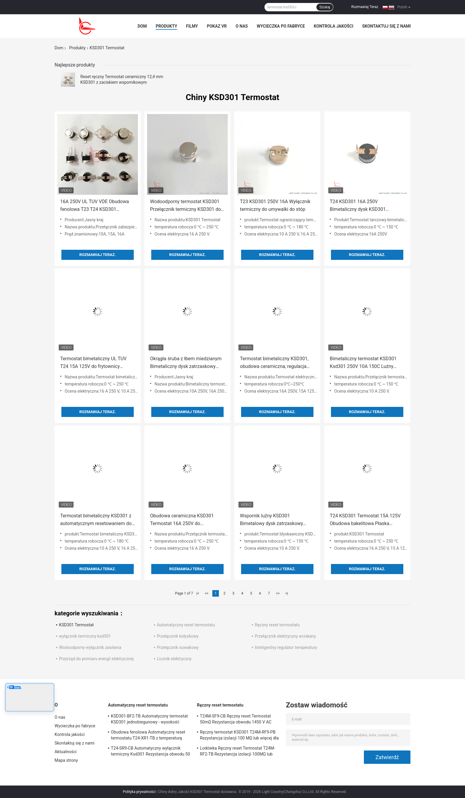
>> (278, 593)
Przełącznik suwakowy (178, 647)
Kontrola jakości (333, 26)
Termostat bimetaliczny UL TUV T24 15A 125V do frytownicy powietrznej (93, 363)
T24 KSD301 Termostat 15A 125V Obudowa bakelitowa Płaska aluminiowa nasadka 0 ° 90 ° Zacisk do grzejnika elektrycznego (367, 520)
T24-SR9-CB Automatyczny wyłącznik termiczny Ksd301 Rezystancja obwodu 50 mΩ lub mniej (150, 752)
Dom (142, 26)
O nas (242, 26)
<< (206, 593)
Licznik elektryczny (174, 658)
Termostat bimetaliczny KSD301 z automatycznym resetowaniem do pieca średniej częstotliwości (96, 520)
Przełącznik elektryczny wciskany (285, 636)
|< (197, 593)
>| (286, 593)
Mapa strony (66, 760)
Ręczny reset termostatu (277, 624)
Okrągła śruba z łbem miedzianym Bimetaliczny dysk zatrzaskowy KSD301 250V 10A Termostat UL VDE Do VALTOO (186, 363)
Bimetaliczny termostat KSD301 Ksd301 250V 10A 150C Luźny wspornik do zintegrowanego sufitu (367, 363)
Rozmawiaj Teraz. (365, 7)
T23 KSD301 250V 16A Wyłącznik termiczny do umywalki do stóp (275, 205)
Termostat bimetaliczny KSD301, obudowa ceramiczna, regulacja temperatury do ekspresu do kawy (275, 363)
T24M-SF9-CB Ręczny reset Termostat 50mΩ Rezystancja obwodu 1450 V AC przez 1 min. (236, 720)
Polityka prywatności (139, 792)
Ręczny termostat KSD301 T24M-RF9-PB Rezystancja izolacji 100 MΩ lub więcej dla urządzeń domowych (239, 736)
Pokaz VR (217, 26)
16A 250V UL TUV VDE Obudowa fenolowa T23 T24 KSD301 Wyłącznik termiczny (94, 206)
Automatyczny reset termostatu (186, 624)
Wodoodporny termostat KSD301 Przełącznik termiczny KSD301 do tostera (185, 206)
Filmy (192, 26)
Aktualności (66, 751)
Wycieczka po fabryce (281, 26)
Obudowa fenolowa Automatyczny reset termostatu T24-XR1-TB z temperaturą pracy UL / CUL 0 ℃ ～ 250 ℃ (148, 736)
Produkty (166, 26)
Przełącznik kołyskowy (177, 636)
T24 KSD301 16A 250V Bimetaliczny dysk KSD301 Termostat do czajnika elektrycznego (358, 206)
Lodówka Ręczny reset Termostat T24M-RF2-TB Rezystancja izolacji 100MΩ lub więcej (237, 752)
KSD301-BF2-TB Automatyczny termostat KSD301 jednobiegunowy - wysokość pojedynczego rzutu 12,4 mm (149, 720)
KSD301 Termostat (76, 624)
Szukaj (324, 7)
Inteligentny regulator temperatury (286, 647)
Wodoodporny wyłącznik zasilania (90, 647)
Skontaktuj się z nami (386, 26)
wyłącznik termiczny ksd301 (85, 636)
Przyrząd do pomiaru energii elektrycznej (96, 658)
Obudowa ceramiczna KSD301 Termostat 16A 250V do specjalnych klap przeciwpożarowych (182, 520)
